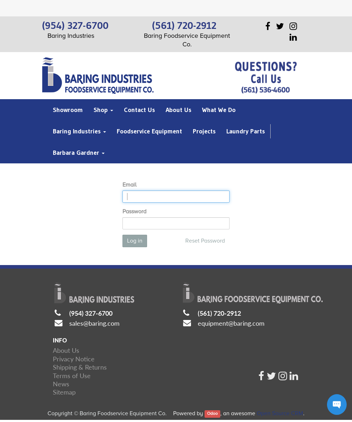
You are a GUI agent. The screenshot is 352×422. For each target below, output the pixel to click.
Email (129, 184)
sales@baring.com (94, 323)
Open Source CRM (280, 413)
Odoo (212, 414)
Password (134, 211)
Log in (134, 240)
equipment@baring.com (231, 323)
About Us (66, 350)
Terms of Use (72, 376)
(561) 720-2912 (219, 313)
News (61, 384)
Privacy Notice (74, 359)
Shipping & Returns (80, 367)
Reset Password (205, 240)
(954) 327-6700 (90, 313)
